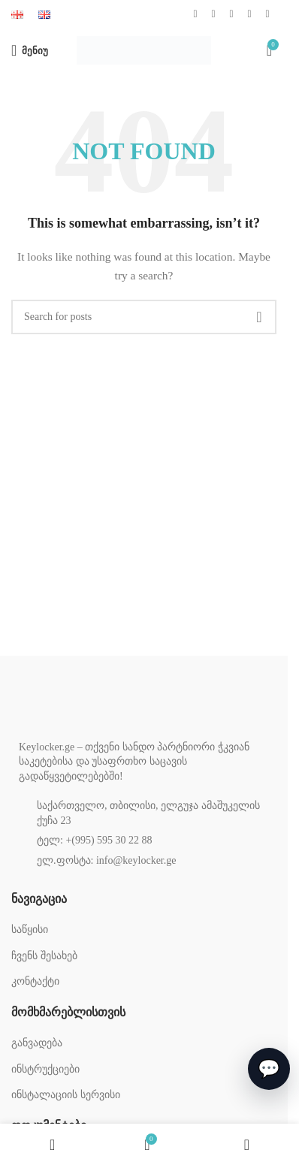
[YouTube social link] (231, 14)
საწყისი (29, 929)
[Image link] (94, 708)
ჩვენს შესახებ (44, 955)
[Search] (143, 317)
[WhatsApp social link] (249, 14)
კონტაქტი (35, 981)
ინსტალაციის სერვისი (65, 1094)
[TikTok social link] (267, 14)
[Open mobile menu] (30, 50)
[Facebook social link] (195, 14)
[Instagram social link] (213, 14)
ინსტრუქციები (45, 1069)
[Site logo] (144, 49)
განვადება (36, 1043)
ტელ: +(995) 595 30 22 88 (95, 840)
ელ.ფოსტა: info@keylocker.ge (106, 860)
